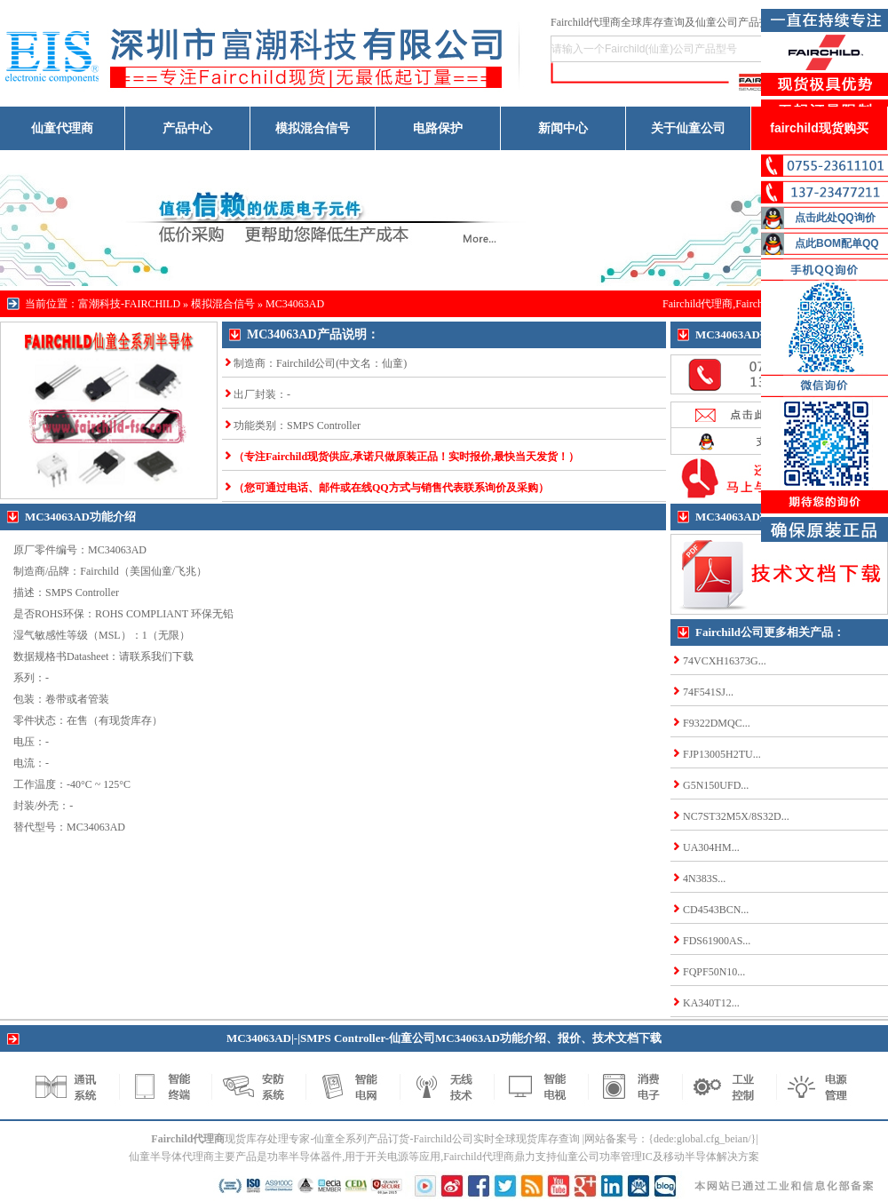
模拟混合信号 (312, 128)
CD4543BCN (712, 909)
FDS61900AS (712, 941)
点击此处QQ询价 (835, 217)
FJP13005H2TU (718, 754)
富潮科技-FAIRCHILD (129, 304)
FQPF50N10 (710, 972)
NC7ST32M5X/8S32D (732, 816)
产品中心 (187, 128)
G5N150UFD (712, 785)
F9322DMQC (712, 723)
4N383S (700, 878)
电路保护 (438, 128)
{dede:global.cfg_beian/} (702, 1139)
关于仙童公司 (688, 128)
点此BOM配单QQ (837, 243)
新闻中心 (563, 128)
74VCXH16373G (720, 661)
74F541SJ (704, 692)
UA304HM (707, 847)
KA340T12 (707, 1003)
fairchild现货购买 (819, 128)
